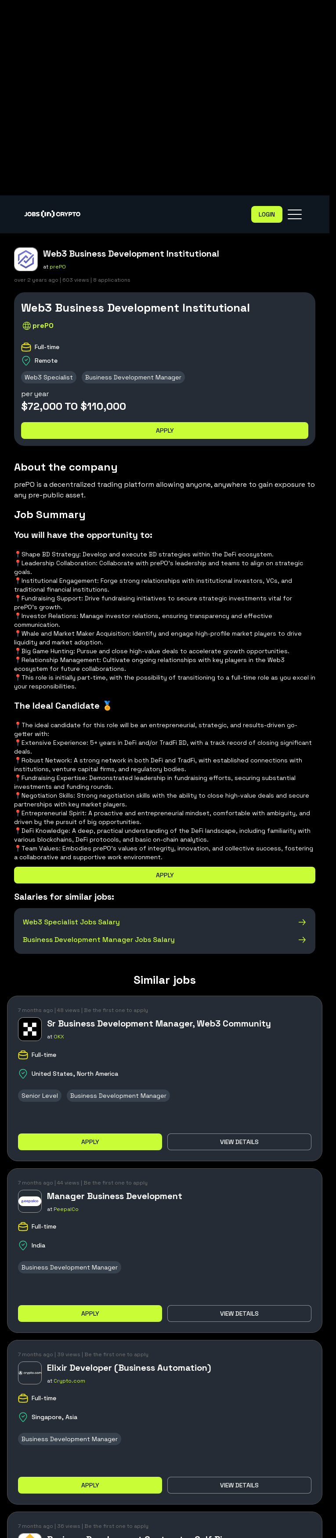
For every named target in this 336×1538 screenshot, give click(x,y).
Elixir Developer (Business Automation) (129, 1367)
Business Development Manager (133, 377)
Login (267, 214)
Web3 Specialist (49, 377)
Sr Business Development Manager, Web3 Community (159, 1023)
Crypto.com (69, 1380)
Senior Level (40, 1096)
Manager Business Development (114, 1196)
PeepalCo (66, 1209)
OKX (59, 1036)
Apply (165, 430)
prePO (58, 266)
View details (239, 1142)
